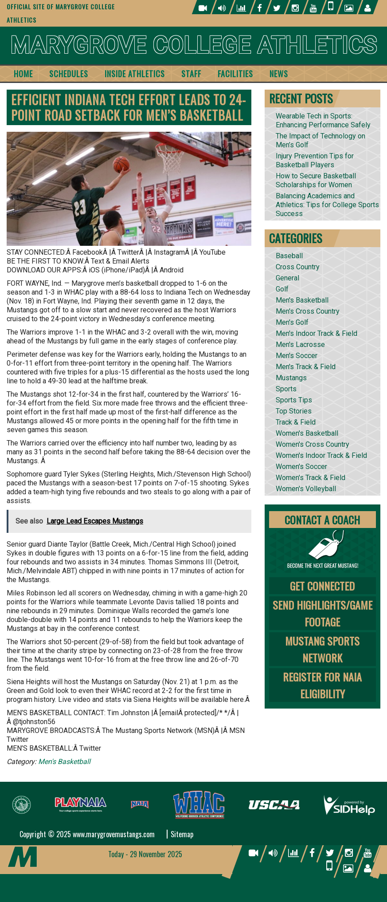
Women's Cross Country (312, 444)
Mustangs (291, 378)
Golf (282, 289)
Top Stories (294, 411)
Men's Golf (292, 322)
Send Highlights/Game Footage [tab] (322, 613)
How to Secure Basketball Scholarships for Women (316, 180)
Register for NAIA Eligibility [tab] (322, 685)
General (287, 278)
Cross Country (298, 267)
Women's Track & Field (310, 477)
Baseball (289, 256)
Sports (286, 389)
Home (23, 73)
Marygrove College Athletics (193, 45)
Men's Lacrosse (300, 344)
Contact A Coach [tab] (322, 520)
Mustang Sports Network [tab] (322, 649)
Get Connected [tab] (322, 586)
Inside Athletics (135, 73)
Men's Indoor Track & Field (316, 333)
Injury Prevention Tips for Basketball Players (315, 160)
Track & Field (296, 422)
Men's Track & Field (306, 366)
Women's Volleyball (306, 488)
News (279, 73)
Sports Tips (294, 400)
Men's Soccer (296, 355)
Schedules (68, 73)
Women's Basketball (307, 433)
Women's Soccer (301, 466)
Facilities (235, 73)
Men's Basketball (64, 761)
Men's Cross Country (308, 311)
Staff (191, 73)
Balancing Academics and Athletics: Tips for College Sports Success (327, 205)
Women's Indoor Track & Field (321, 455)
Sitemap (182, 834)
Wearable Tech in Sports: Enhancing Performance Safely (323, 120)
